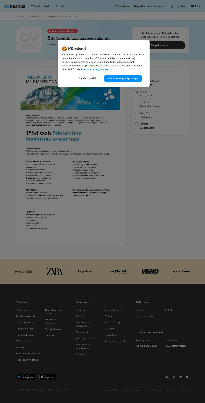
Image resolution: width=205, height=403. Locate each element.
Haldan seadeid (88, 78)
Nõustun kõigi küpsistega (123, 78)
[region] (104, 63)
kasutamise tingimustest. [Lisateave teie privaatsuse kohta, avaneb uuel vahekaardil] (95, 69)
